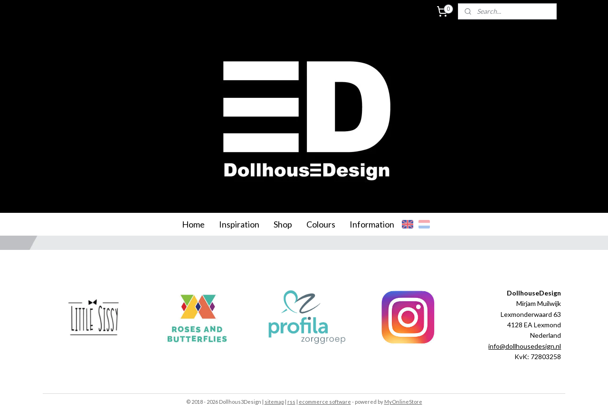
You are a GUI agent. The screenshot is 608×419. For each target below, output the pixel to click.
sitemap (274, 402)
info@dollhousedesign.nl (524, 346)
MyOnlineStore (403, 402)
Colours (320, 224)
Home (193, 224)
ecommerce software (325, 402)
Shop (283, 224)
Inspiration (239, 224)
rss (291, 402)
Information (372, 224)
